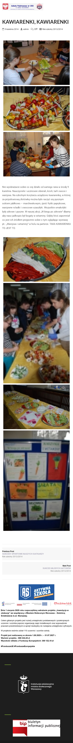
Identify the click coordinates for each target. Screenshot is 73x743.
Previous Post (36, 552)
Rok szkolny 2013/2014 (53, 29)
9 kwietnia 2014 (11, 29)
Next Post (36, 567)
